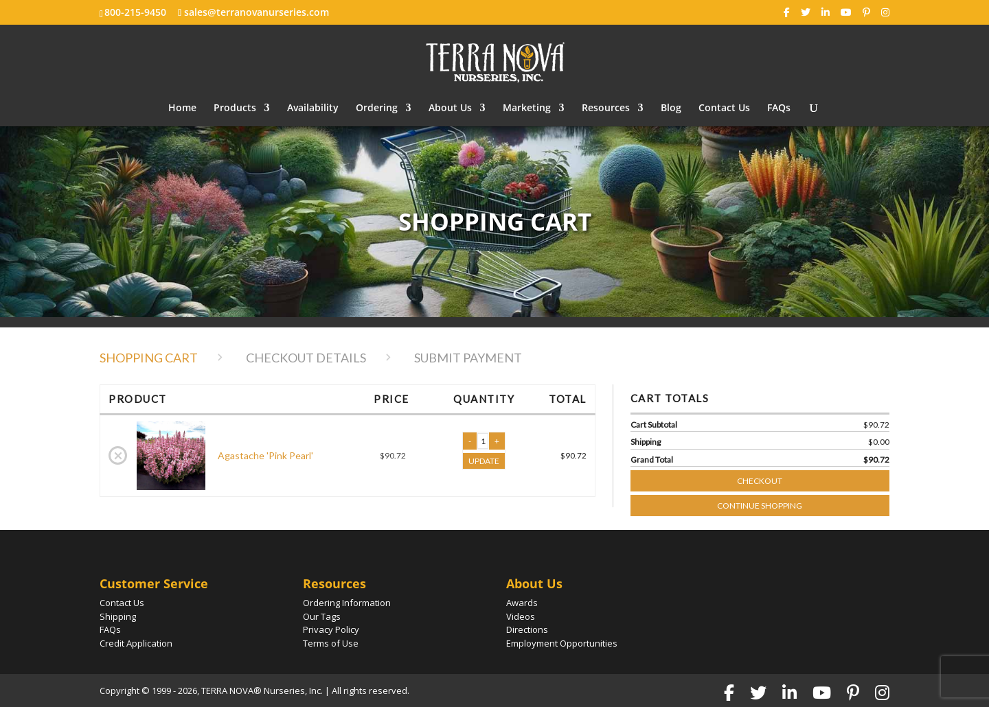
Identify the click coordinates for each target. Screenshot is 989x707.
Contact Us (724, 108)
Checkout (810, 478)
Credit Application (136, 643)
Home (182, 108)
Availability (313, 108)
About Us (450, 108)
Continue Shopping (759, 505)
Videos (520, 616)
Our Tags (322, 616)
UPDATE (483, 461)
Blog (671, 108)
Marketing (527, 108)
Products (235, 108)
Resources (606, 108)
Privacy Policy (331, 629)
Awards (522, 602)
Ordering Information (347, 602)
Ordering (377, 108)
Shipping (118, 616)
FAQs (779, 108)
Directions (527, 629)
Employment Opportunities (561, 643)
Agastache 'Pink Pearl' (265, 455)
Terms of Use (331, 643)
